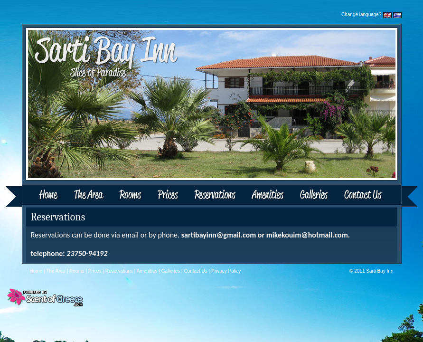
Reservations (215, 195)
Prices (168, 195)
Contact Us (376, 195)
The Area (90, 195)
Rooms (131, 195)
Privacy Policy (226, 271)
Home (36, 195)
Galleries (314, 195)
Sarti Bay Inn (379, 271)
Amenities (267, 195)
